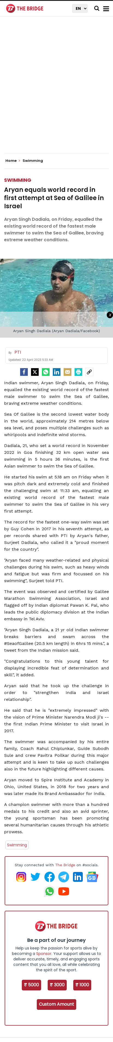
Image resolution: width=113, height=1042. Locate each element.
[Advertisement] (56, 89)
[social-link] (89, 372)
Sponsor (43, 953)
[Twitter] (35, 372)
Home (12, 160)
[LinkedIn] (57, 372)
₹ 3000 (57, 985)
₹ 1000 (82, 985)
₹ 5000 (31, 985)
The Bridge (65, 865)
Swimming (17, 180)
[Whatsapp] (46, 372)
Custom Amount (56, 1004)
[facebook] (24, 372)
